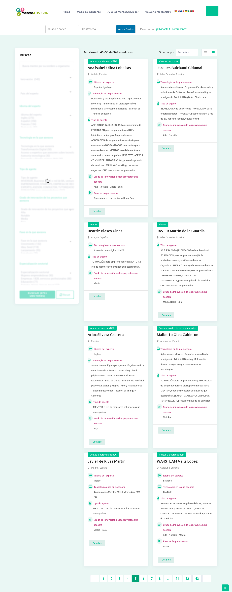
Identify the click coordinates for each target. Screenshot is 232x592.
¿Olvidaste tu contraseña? (171, 29)
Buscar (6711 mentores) (37, 294)
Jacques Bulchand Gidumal (179, 67)
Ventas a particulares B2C (103, 61)
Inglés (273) (46, 118)
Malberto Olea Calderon (177, 334)
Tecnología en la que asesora (36, 137)
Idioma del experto (30, 106)
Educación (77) (46, 282)
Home (66, 11)
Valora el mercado (168, 61)
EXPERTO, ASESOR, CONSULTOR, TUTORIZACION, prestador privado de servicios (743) (46, 187)
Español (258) (46, 121)
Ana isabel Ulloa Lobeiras (109, 67)
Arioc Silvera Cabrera (106, 334)
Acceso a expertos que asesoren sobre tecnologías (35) (46, 152)
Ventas (93, 224)
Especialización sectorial (34, 263)
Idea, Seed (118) (46, 247)
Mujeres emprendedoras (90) (46, 275)
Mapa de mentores (89, 11)
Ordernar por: (167, 52)
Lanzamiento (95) (46, 250)
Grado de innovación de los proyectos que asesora (43, 199)
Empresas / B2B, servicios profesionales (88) (46, 278)
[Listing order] (187, 52)
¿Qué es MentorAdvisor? (123, 11)
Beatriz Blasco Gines (105, 231)
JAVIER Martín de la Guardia (181, 231)
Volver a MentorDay (158, 11)
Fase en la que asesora (33, 232)
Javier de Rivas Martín (106, 461)
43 (197, 579)
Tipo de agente (28, 169)
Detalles (97, 211)
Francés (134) (46, 124)
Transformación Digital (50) (46, 149)
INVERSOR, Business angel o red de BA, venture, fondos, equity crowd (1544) (46, 181)
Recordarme (145, 29)
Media (46, 218)
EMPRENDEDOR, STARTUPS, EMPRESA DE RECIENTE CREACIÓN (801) (46, 184)
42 (187, 579)
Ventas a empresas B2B (102, 328)
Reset (65, 294)
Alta (46, 212)
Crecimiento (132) (46, 244)
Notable (46, 215)
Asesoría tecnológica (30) (46, 155)
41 (177, 579)
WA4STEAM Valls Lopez (177, 461)
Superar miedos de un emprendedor (177, 328)
